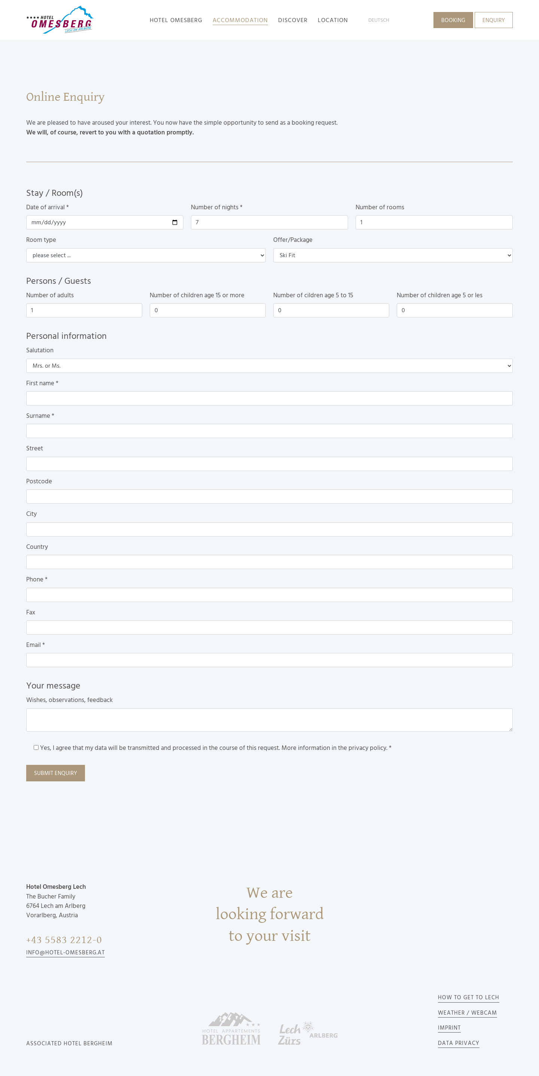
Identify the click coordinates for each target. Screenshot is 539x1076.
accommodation (240, 20)
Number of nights (217, 207)
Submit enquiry (55, 773)
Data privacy (458, 1043)
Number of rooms (380, 207)
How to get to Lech (468, 997)
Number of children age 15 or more (197, 295)
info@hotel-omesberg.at (65, 953)
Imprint (449, 1028)
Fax (30, 612)
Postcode (39, 481)
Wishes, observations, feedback (69, 700)
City (31, 514)
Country (37, 546)
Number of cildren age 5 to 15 (313, 295)
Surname (40, 415)
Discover (293, 20)
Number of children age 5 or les (439, 295)
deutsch (378, 20)
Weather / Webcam (467, 1013)
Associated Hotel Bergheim (69, 1044)
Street (34, 448)
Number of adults (50, 295)
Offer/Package (293, 239)
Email (35, 645)
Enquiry (493, 20)
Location (333, 20)
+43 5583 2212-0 (64, 940)
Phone (37, 579)
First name (42, 383)
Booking (453, 20)
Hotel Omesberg (176, 20)
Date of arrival (47, 207)
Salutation (40, 350)
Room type (41, 239)
